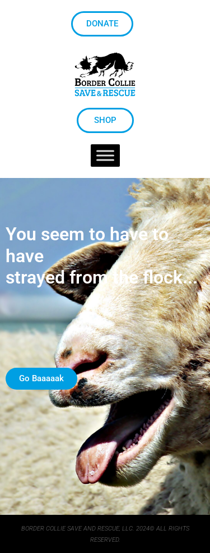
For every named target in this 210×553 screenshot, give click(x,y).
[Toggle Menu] (105, 155)
